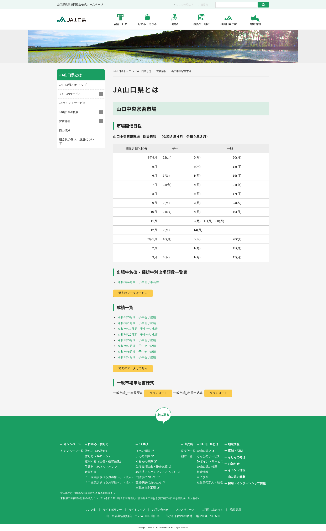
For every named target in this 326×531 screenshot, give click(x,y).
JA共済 (174, 24)
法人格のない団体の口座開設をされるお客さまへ (92, 492)
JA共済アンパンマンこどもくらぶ (158, 472)
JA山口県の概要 (207, 466)
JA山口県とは (228, 24)
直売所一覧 (188, 450)
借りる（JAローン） (98, 456)
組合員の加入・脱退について (76, 138)
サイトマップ (135, 509)
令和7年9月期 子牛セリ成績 (138, 340)
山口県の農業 (236, 476)
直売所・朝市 (201, 24)
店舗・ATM (120, 24)
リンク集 (86, 509)
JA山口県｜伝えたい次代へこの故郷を (73, 19)
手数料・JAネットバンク (101, 466)
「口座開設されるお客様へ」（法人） (109, 482)
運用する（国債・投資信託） (104, 461)
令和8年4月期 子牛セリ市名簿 (140, 282)
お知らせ (234, 463)
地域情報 (255, 24)
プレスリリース (186, 509)
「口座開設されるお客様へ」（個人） (109, 477)
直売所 (188, 444)
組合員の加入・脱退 (210, 482)
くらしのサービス (208, 456)
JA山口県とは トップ (72, 84)
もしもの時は (236, 457)
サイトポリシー (109, 509)
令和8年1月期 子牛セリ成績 (138, 323)
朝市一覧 (187, 456)
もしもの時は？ (183, 4)
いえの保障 (143, 456)
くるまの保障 (144, 461)
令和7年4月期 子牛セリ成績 (138, 357)
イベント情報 (236, 470)
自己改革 (64, 129)
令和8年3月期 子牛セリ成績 (138, 317)
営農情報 (161, 71)
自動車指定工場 (146, 487)
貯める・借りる (147, 24)
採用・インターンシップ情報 (247, 483)
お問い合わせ (160, 509)
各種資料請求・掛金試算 (152, 466)
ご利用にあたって (215, 509)
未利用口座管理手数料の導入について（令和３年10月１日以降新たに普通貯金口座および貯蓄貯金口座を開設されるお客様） (142, 498)
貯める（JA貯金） (97, 450)
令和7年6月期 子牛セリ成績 (138, 351)
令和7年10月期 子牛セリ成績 (139, 334)
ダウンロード (159, 392)
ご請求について (146, 477)
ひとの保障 (143, 450)
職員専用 (239, 509)
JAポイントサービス (71, 102)
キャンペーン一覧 (72, 450)
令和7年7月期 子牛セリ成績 (138, 345)
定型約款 (90, 472)
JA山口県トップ (122, 71)
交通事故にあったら (149, 482)
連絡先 (204, 4)
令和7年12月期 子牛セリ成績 (139, 328)
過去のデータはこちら (133, 293)
